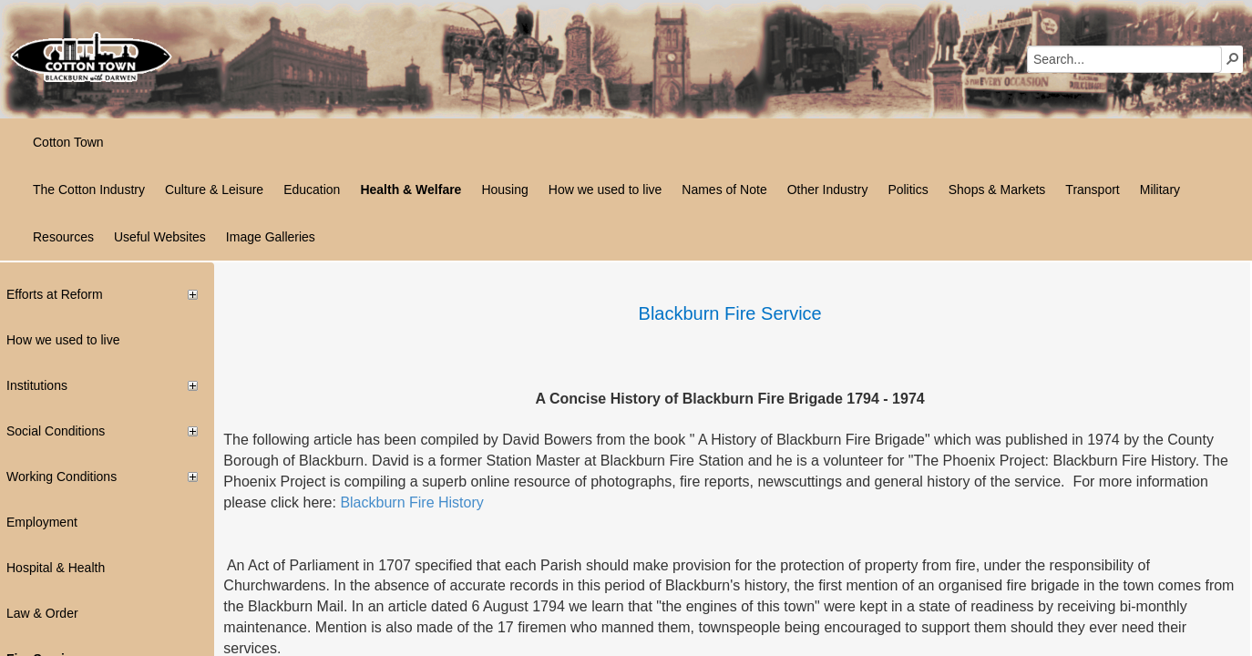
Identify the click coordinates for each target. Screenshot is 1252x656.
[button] (1233, 58)
